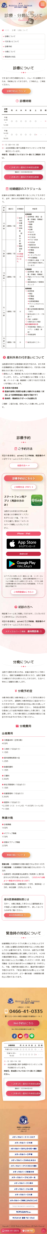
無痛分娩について (16, 855)
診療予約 (8, 46)
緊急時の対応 (10, 57)
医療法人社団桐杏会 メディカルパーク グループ (23, 1128)
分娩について (10, 51)
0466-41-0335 (24, 1011)
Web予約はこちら (23, 1023)
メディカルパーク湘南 (22, 631)
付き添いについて (12, 41)
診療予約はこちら (16, 91)
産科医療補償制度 (16, 915)
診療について (10, 36)
